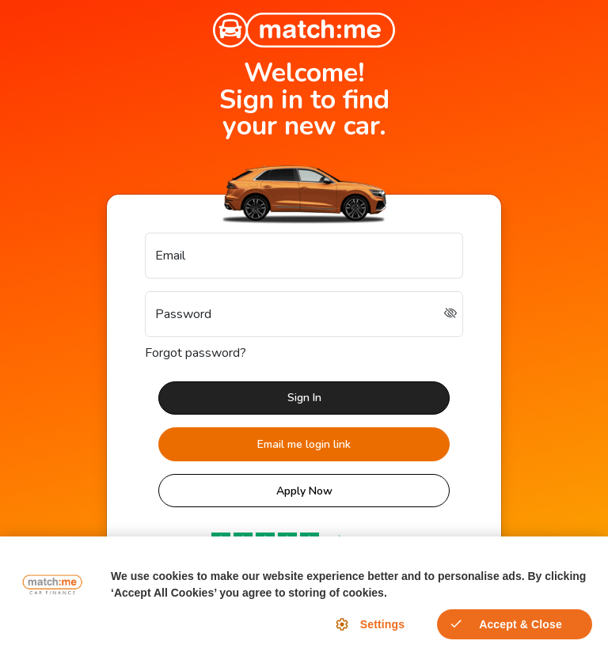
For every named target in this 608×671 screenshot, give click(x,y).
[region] (304, 603)
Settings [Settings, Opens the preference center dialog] (382, 624)
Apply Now (304, 491)
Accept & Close (520, 624)
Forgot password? (195, 353)
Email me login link (304, 444)
